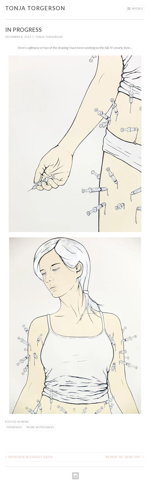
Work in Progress (40, 427)
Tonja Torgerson (35, 8)
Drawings (14, 427)
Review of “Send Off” (125, 457)
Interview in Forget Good (29, 457)
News (25, 421)
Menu (137, 8)
